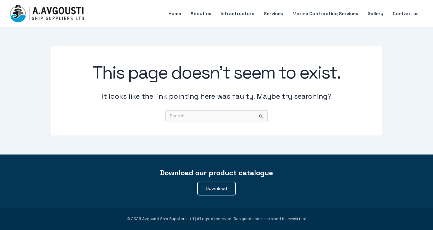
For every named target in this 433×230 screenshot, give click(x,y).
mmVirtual (297, 218)
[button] (216, 188)
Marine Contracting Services (325, 14)
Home (174, 14)
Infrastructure (237, 14)
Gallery (375, 14)
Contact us (406, 14)
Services (273, 14)
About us (201, 14)
